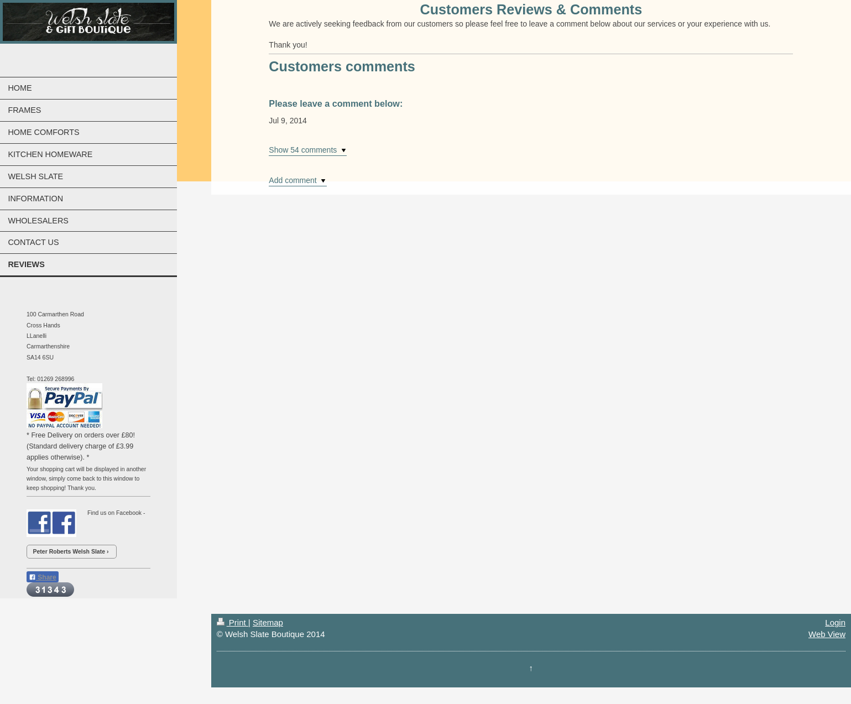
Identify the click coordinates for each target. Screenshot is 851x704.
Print (232, 622)
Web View (826, 634)
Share (42, 577)
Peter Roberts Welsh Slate (69, 551)
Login (835, 622)
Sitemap (268, 622)
